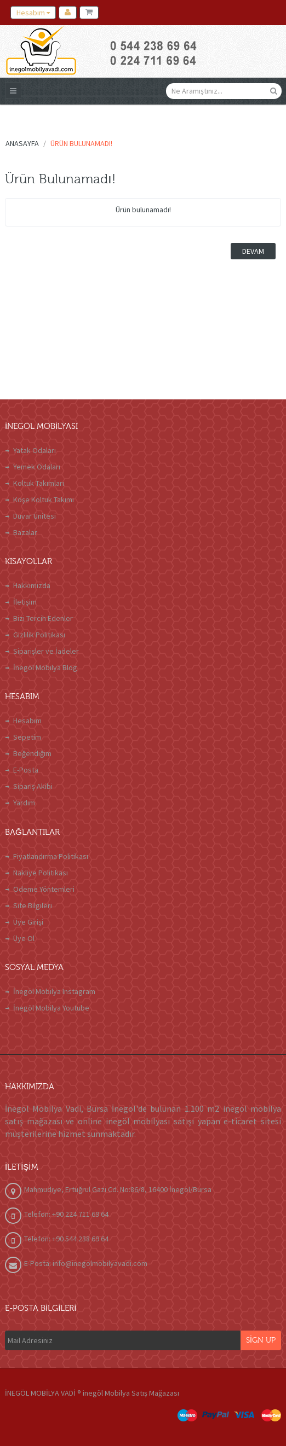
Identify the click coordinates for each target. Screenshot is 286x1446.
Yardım (24, 803)
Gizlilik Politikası (39, 635)
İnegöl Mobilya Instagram (54, 991)
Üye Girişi (28, 922)
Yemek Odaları (36, 467)
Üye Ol (24, 938)
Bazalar (25, 532)
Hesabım (27, 720)
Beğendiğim (32, 753)
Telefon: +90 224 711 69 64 (66, 1214)
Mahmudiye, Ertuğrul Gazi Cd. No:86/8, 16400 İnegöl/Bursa (117, 1189)
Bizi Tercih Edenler (43, 618)
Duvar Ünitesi (34, 516)
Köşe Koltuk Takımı (43, 499)
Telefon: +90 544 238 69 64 (66, 1239)
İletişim (25, 602)
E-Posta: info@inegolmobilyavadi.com (85, 1263)
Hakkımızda (31, 585)
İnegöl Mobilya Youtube (51, 1008)
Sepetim (27, 737)
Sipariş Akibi (33, 786)
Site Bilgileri (32, 905)
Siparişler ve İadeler (46, 651)
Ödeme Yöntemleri (44, 889)
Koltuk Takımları (38, 483)
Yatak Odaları (34, 450)
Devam (253, 251)
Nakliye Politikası (40, 873)
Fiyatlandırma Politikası (50, 856)
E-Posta (25, 770)
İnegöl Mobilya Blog (45, 667)
